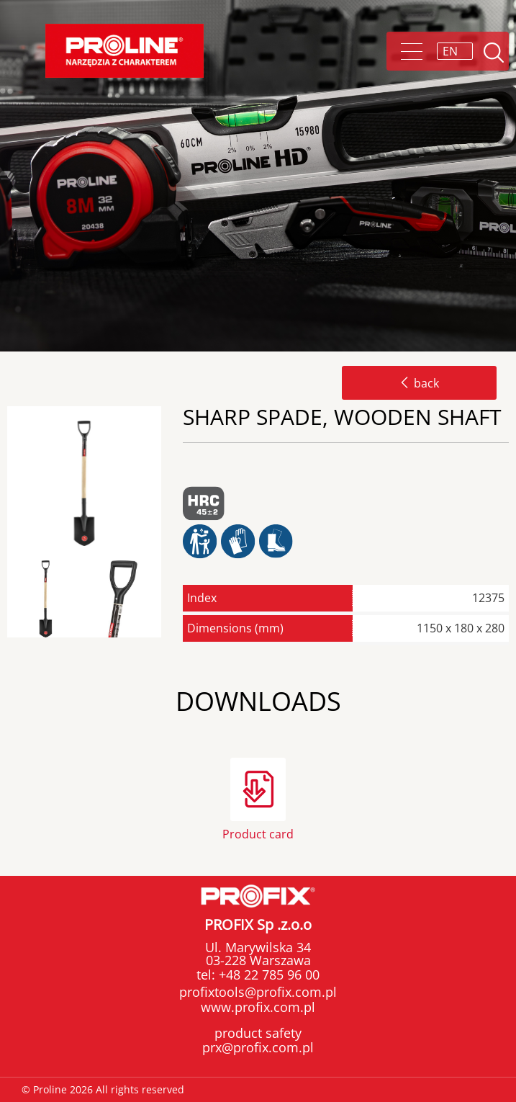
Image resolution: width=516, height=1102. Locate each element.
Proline (124, 51)
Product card (258, 833)
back (419, 383)
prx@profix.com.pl (258, 1047)
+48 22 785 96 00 (267, 974)
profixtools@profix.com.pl (258, 991)
